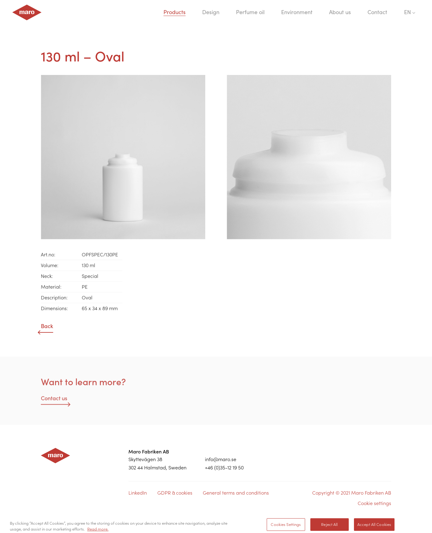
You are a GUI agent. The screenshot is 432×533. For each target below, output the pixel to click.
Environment (296, 12)
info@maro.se (220, 459)
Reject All (329, 526)
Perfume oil (250, 12)
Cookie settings (374, 503)
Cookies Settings (286, 526)
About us (340, 12)
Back (47, 326)
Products (174, 12)
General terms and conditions (236, 493)
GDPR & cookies (174, 493)
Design (210, 12)
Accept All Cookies (374, 526)
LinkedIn (137, 493)
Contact (377, 12)
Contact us (54, 399)
